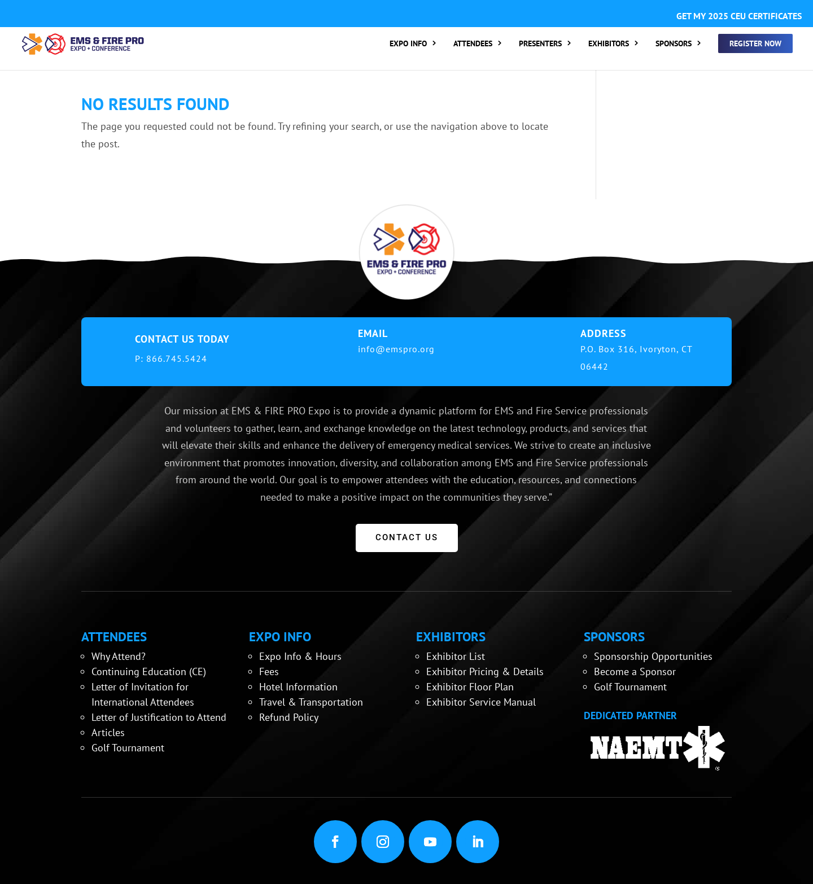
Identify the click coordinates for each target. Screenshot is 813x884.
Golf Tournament (127, 747)
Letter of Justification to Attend (158, 717)
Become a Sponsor (635, 671)
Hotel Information (298, 686)
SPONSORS (673, 44)
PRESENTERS (540, 44)
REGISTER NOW (755, 43)
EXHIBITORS (608, 44)
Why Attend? (118, 656)
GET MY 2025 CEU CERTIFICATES (739, 15)
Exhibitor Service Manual (481, 701)
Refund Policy (288, 717)
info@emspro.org (396, 349)
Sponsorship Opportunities (653, 656)
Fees (269, 671)
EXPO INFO (408, 44)
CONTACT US (406, 537)
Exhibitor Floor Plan (470, 686)
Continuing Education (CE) (148, 671)
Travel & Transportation (311, 701)
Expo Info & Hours (300, 656)
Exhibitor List (455, 656)
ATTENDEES (472, 44)
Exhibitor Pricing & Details (485, 671)
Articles (108, 732)
